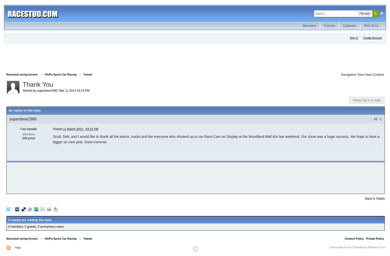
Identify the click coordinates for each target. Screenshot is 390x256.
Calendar (349, 26)
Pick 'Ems (371, 26)
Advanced (382, 13)
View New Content (370, 74)
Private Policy (375, 238)
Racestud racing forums (22, 238)
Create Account (372, 37)
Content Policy (354, 238)
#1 (378, 119)
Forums (329, 26)
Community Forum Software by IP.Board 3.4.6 (357, 247)
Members (309, 26)
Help (18, 247)
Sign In (354, 37)
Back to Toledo (375, 198)
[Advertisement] (97, 57)
